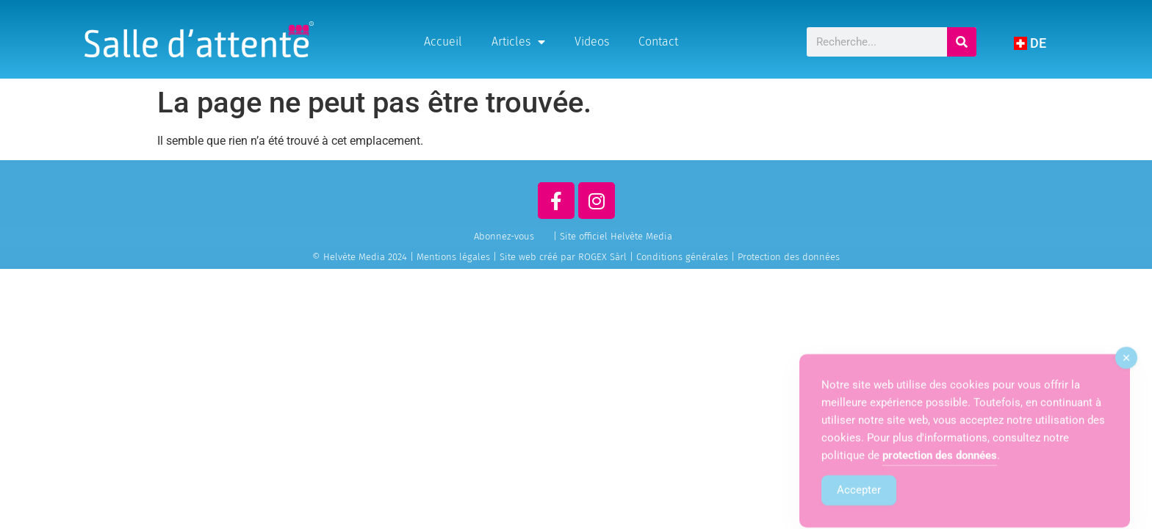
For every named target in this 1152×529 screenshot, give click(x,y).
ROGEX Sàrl (602, 256)
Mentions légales (453, 256)
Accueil (443, 41)
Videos (592, 41)
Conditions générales (682, 256)
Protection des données (789, 256)
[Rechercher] (961, 42)
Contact (658, 41)
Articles (518, 42)
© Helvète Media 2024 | (364, 256)
